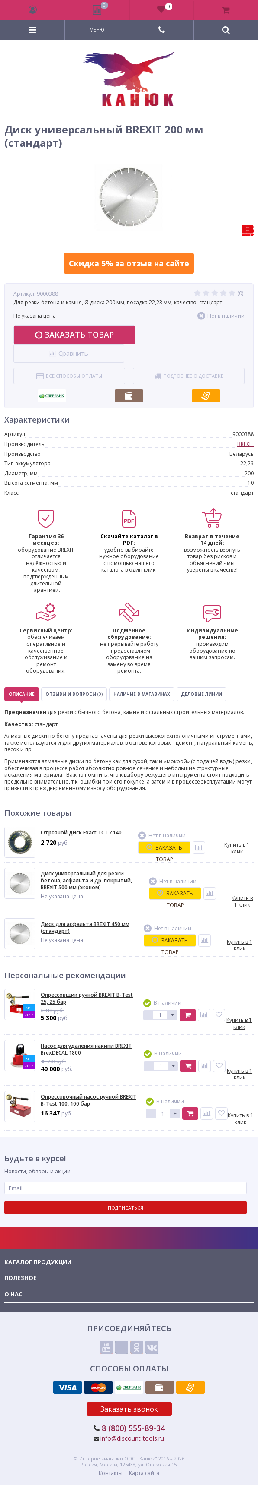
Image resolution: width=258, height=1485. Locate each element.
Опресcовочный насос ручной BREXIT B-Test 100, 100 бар (88, 1100)
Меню (97, 30)
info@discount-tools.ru (132, 1438)
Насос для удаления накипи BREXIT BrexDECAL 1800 (86, 1049)
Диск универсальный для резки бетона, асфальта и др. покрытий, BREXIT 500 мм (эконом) (86, 880)
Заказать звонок (129, 1409)
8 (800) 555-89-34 (133, 1428)
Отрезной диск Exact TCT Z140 (81, 832)
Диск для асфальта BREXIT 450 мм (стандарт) (85, 927)
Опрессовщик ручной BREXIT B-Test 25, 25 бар (87, 998)
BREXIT (245, 444)
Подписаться (125, 1207)
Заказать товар (74, 334)
